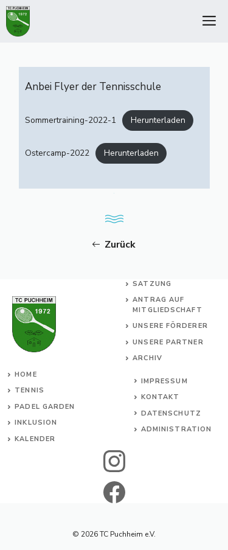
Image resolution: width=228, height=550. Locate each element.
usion (45, 422)
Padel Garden (45, 406)
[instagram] (114, 461)
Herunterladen (158, 120)
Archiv (147, 358)
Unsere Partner (168, 342)
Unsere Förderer (170, 325)
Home (25, 374)
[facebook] (114, 492)
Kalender (35, 439)
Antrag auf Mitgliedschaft (167, 305)
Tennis (29, 390)
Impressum (164, 381)
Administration (176, 429)
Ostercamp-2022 (57, 153)
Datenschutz (171, 413)
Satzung (152, 283)
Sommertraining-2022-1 (70, 120)
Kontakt (160, 397)
